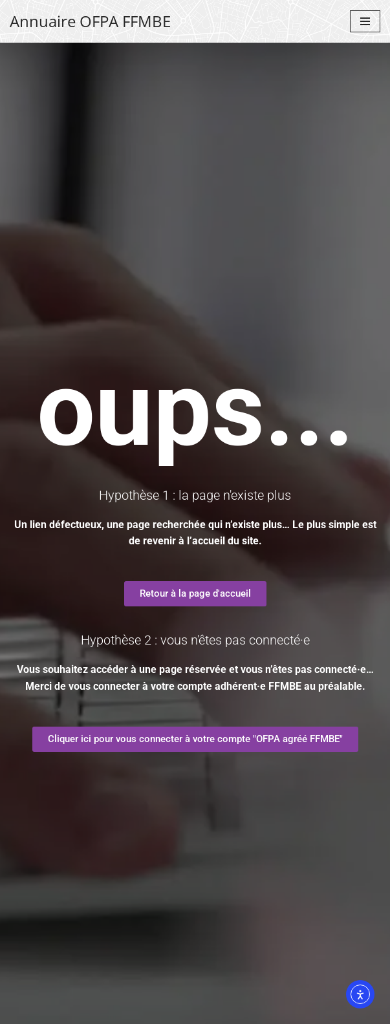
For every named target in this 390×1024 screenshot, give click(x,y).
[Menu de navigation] (365, 21)
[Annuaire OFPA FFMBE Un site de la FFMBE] (90, 21)
